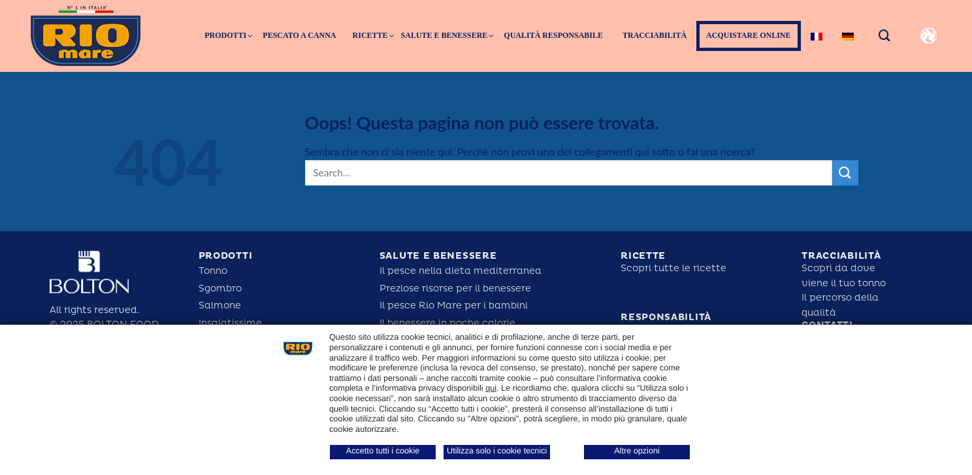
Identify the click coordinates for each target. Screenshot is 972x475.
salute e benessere (438, 255)
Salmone (220, 305)
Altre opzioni (637, 450)
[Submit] (845, 173)
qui (490, 388)
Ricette (643, 255)
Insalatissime (230, 323)
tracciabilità (841, 255)
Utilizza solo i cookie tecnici (497, 450)
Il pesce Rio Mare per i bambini (454, 305)
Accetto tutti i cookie (383, 450)
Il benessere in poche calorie (447, 323)
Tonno (213, 270)
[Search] (884, 35)
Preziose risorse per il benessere (455, 288)
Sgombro (220, 288)
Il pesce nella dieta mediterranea (461, 270)
